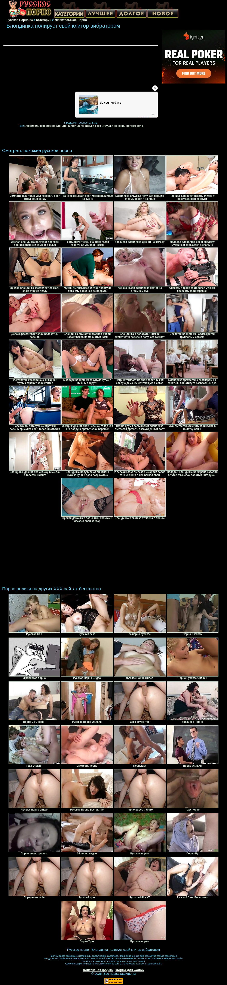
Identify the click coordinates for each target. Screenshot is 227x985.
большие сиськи (82, 125)
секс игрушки (104, 125)
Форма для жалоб (129, 970)
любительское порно (40, 125)
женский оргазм (125, 125)
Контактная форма (98, 970)
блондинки (63, 125)
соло (139, 125)
